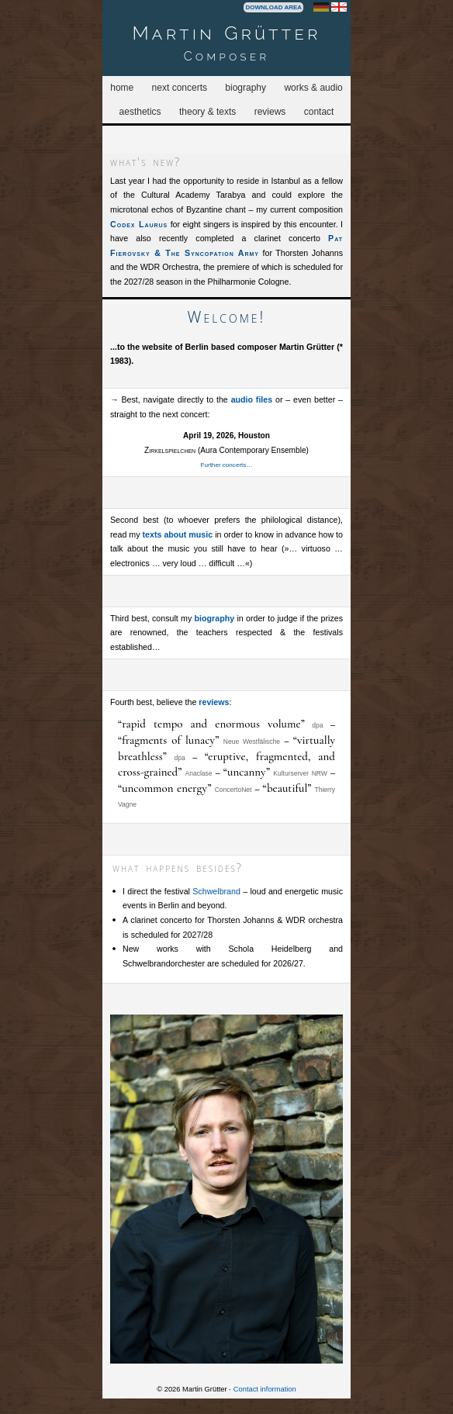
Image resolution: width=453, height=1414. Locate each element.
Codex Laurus (139, 224)
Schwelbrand (216, 891)
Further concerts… (226, 465)
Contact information (264, 1389)
